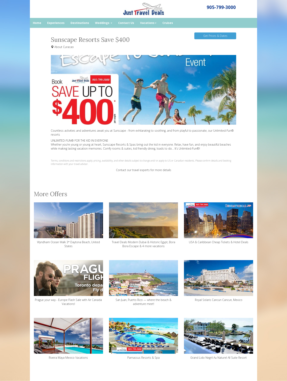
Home (37, 23)
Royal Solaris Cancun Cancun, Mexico (218, 281)
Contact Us (126, 23)
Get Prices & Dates (215, 36)
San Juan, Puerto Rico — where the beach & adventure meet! (143, 283)
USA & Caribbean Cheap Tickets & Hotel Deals (218, 223)
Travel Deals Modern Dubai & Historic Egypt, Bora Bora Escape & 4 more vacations (143, 225)
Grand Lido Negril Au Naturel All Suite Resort (218, 338)
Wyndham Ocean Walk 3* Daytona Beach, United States (68, 225)
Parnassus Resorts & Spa (143, 338)
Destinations (80, 23)
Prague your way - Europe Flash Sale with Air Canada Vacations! (68, 283)
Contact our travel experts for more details (143, 170)
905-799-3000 (221, 7)
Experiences (56, 23)
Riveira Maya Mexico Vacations (68, 338)
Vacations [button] (148, 23)
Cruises (167, 23)
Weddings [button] (103, 23)
